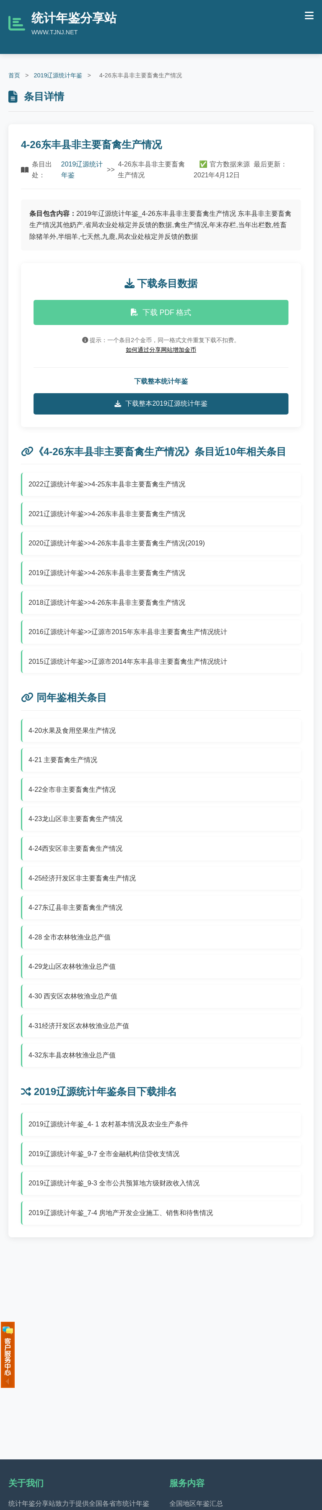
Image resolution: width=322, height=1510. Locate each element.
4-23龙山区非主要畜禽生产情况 (75, 818)
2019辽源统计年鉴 (58, 75)
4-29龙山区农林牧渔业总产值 (72, 966)
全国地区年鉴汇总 (196, 1503)
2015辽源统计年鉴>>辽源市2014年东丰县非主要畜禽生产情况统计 (128, 661)
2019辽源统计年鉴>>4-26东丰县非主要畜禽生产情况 (107, 572)
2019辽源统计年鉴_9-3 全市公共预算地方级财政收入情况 (114, 1183)
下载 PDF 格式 (161, 312)
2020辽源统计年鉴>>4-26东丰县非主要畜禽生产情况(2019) (117, 543)
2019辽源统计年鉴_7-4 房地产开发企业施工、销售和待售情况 (121, 1212)
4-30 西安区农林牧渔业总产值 (73, 996)
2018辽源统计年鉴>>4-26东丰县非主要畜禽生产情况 (107, 602)
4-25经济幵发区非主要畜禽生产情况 (82, 878)
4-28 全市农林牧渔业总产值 (70, 937)
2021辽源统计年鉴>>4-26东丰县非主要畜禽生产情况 (107, 513)
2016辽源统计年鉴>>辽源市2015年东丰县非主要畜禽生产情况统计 (128, 631)
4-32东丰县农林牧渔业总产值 (72, 1055)
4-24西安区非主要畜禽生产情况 (75, 848)
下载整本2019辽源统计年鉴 (161, 403)
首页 (14, 75)
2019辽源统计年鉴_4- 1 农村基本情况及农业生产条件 (108, 1124)
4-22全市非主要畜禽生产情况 (72, 789)
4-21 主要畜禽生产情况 (63, 759)
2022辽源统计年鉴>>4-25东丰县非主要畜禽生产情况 (107, 484)
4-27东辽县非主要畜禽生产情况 (75, 907)
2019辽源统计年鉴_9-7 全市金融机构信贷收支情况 (104, 1153)
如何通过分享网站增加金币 (161, 349)
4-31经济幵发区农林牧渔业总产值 (79, 1025)
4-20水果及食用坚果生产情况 (72, 730)
